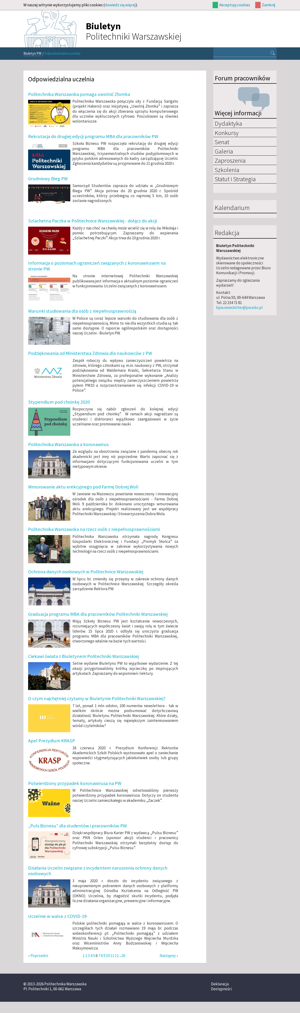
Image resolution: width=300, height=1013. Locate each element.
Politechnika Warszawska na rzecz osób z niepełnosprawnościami (94, 529)
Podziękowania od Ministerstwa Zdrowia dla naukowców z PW (90, 353)
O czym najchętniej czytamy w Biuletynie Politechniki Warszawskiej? (96, 698)
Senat (222, 141)
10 (108, 955)
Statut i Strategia (235, 178)
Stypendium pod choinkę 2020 (59, 402)
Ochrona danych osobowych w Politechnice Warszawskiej (85, 572)
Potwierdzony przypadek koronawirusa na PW (74, 783)
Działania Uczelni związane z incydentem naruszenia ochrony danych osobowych (97, 871)
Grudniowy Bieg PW (48, 179)
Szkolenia (227, 169)
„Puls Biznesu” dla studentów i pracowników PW (77, 826)
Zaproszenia (230, 160)
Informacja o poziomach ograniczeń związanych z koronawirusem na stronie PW (97, 266)
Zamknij (268, 5)
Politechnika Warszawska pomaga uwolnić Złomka (79, 94)
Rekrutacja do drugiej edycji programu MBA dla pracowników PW (93, 136)
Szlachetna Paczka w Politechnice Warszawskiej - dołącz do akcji (92, 221)
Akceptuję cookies (234, 5)
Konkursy (227, 132)
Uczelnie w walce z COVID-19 (57, 916)
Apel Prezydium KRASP (51, 741)
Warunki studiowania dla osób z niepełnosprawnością (82, 311)
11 (112, 955)
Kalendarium (232, 208)
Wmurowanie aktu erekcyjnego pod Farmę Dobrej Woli (83, 487)
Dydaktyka (228, 123)
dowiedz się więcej (120, 5)
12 (117, 955)
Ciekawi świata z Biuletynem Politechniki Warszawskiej (83, 656)
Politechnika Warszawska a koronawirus (68, 444)
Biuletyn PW (32, 53)
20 (123, 955)
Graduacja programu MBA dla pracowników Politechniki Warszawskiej (98, 614)
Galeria (224, 151)
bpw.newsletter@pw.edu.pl (239, 307)
